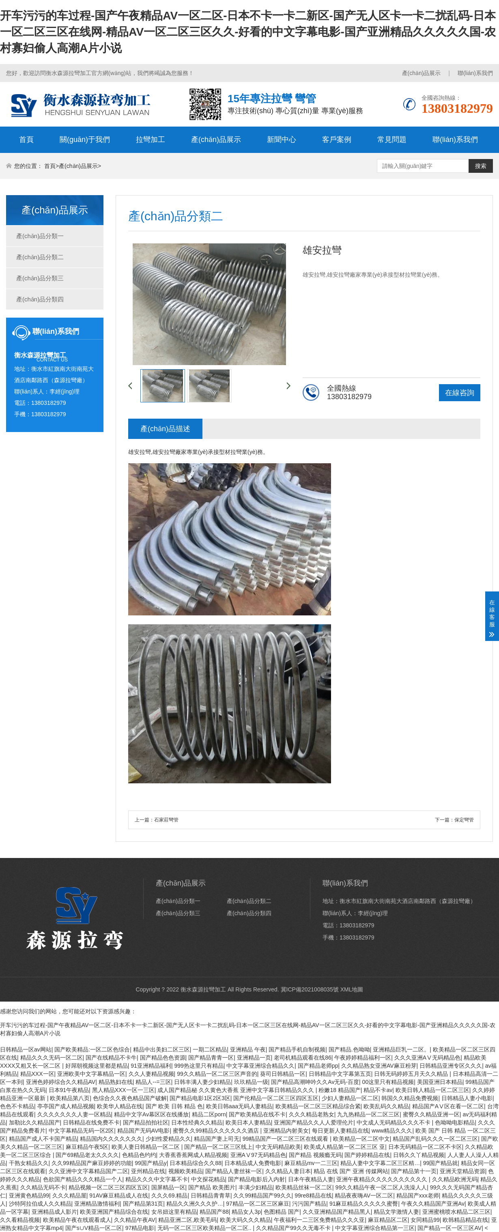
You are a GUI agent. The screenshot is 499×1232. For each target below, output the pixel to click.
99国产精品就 (440, 1163)
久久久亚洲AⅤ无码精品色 (427, 1057)
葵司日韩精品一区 (282, 1074)
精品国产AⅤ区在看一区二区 (448, 1106)
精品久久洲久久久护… (194, 1203)
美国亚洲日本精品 (439, 1082)
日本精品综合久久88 (196, 1163)
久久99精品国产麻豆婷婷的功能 (92, 1163)
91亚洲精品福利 (151, 1065)
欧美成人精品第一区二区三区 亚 (344, 1147)
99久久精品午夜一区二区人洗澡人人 (381, 1187)
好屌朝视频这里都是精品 (96, 1065)
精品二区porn (209, 1114)
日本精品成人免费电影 (252, 1163)
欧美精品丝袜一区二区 (303, 1187)
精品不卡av (377, 1090)
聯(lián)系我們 (475, 73)
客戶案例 (336, 139)
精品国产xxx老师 (417, 1195)
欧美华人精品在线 (119, 1106)
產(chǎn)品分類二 (40, 257)
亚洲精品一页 (254, 1057)
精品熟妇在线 (116, 1082)
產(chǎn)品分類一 (40, 235)
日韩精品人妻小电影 (467, 1098)
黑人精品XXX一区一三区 (123, 1090)
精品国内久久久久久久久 (111, 1138)
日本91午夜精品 (69, 1090)
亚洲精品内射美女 (286, 1130)
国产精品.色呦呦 (349, 1049)
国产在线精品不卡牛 (111, 1057)
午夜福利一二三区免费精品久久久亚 (319, 1220)
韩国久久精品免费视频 (409, 1098)
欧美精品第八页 (70, 1098)
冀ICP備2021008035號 (310, 989)
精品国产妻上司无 (216, 1138)
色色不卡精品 (17, 1106)
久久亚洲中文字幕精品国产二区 (88, 1171)
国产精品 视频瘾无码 (315, 1155)
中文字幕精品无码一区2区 (81, 1130)
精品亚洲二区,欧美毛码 (187, 1220)
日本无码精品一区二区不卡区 (425, 1147)
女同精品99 (425, 1220)
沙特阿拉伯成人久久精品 (40, 1203)
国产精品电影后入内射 (256, 1179)
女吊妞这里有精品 (174, 1211)
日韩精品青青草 (210, 1195)
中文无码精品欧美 (278, 1147)
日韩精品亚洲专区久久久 (450, 1065)
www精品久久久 (392, 1130)
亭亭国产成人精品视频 (65, 1106)
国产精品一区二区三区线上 (218, 1147)
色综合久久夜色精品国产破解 (130, 1098)
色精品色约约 (139, 1155)
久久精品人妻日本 (288, 1171)
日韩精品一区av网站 (26, 1049)
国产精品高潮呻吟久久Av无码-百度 (315, 1082)
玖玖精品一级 (251, 1082)
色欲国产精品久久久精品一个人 (83, 1179)
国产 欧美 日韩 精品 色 (174, 1106)
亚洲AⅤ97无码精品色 (258, 1155)
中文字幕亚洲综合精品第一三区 (375, 1228)
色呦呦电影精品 (455, 1122)
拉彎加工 (150, 139)
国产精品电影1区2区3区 (200, 1098)
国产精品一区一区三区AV (449, 1228)
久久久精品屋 (69, 1195)
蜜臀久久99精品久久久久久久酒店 (216, 1130)
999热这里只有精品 (198, 1065)
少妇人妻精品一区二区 (350, 1098)
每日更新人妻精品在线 (340, 1130)
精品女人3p (246, 1211)
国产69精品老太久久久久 (87, 1155)
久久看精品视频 (20, 1220)
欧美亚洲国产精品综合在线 (114, 1211)
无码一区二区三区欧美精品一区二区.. (205, 1228)
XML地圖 (351, 989)
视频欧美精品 (185, 1171)
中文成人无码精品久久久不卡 (394, 1122)
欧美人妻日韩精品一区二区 (146, 1147)
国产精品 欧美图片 (211, 1187)
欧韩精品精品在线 (465, 1220)
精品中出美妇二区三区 (161, 1049)
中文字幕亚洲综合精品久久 (260, 1065)
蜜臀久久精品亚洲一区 (431, 1114)
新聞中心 (281, 139)
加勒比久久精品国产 (34, 1122)
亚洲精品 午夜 (248, 1049)
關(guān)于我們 (85, 139)
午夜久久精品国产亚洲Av (433, 1203)
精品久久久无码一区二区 (51, 1057)
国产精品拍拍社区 (145, 1122)
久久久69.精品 (169, 1195)
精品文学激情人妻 (396, 1211)
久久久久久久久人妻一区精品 (74, 1114)
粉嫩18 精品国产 (339, 1090)
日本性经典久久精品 (196, 1122)
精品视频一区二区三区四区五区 (108, 1187)
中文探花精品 (208, 1179)
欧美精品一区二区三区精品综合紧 (318, 1106)
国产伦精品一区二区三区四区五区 (275, 1098)
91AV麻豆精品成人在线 (118, 1195)
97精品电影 (140, 1228)
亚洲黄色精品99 (29, 1195)
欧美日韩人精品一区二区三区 (432, 1090)
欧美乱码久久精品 (386, 1106)
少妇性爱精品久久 (168, 1138)
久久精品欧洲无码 (454, 1179)
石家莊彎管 (166, 820)
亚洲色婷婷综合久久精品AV (61, 1082)
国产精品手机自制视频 (297, 1049)
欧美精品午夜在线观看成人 (77, 1220)
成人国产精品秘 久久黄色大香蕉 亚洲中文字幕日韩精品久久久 (236, 1090)
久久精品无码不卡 (43, 1187)
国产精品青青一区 (211, 1057)
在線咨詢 (459, 393)
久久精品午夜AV (134, 1220)
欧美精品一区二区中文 (361, 1138)
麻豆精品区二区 (388, 1220)
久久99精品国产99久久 (262, 1195)
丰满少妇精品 (256, 1187)
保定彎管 (464, 820)
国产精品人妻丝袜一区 (233, 1171)
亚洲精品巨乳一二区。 (401, 1049)
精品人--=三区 (153, 1082)
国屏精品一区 (168, 1187)
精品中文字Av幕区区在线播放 (151, 1114)
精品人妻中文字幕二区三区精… (380, 1163)
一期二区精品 (210, 1049)
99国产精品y (151, 1163)
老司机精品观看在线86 (302, 1057)
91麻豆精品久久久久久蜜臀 (363, 1203)
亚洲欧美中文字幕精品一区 (91, 1074)
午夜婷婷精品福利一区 (362, 1057)
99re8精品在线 (313, 1195)
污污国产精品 (309, 1203)
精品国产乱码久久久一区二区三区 (435, 1138)
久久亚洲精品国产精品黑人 (337, 1211)
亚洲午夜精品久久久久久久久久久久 (382, 1179)
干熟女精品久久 (29, 1163)
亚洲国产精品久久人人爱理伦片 (313, 1122)
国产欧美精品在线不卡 (257, 1114)
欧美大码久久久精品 (245, 1220)
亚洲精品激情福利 (97, 1203)
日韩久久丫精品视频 (418, 1155)
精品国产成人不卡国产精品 (43, 1138)
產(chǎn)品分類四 (40, 299)
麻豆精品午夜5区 (87, 1147)
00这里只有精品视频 (388, 1082)
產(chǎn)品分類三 (40, 278)
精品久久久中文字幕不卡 (156, 1179)
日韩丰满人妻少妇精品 (202, 1082)
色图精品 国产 (281, 1211)
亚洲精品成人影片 (54, 1211)
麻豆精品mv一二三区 (311, 1163)
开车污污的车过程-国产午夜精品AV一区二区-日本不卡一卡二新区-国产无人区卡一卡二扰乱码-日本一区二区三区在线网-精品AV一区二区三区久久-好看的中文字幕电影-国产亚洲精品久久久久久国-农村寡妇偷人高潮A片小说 (248, 31)
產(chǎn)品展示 (421, 73)
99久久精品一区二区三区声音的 (217, 1074)
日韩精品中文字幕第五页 (340, 1074)
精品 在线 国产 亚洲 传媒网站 (351, 1171)
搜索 (480, 166)
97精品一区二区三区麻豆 (257, 1203)
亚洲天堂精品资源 (462, 1171)
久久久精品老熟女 (311, 1114)
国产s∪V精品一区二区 (93, 1228)
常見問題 (392, 139)
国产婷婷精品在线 (367, 1155)
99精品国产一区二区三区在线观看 (286, 1138)
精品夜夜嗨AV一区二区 (364, 1195)
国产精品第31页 (143, 1203)
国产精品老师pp (318, 1065)
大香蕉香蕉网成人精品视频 (193, 1155)
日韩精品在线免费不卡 (91, 1122)
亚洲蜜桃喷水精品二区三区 (456, 1211)
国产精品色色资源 (162, 1057)
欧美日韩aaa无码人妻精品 (239, 1106)
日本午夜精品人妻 (310, 1179)
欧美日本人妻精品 (248, 1122)
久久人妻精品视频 (151, 1074)
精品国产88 (214, 1211)
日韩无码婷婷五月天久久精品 (412, 1074)
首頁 (26, 139)
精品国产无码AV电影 (143, 1130)
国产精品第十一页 (414, 1171)
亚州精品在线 (148, 1171)
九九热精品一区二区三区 (368, 1114)
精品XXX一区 (37, 1074)
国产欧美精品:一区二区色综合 (92, 1049)
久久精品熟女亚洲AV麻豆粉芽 (379, 1065)
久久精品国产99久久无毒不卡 (294, 1228)
